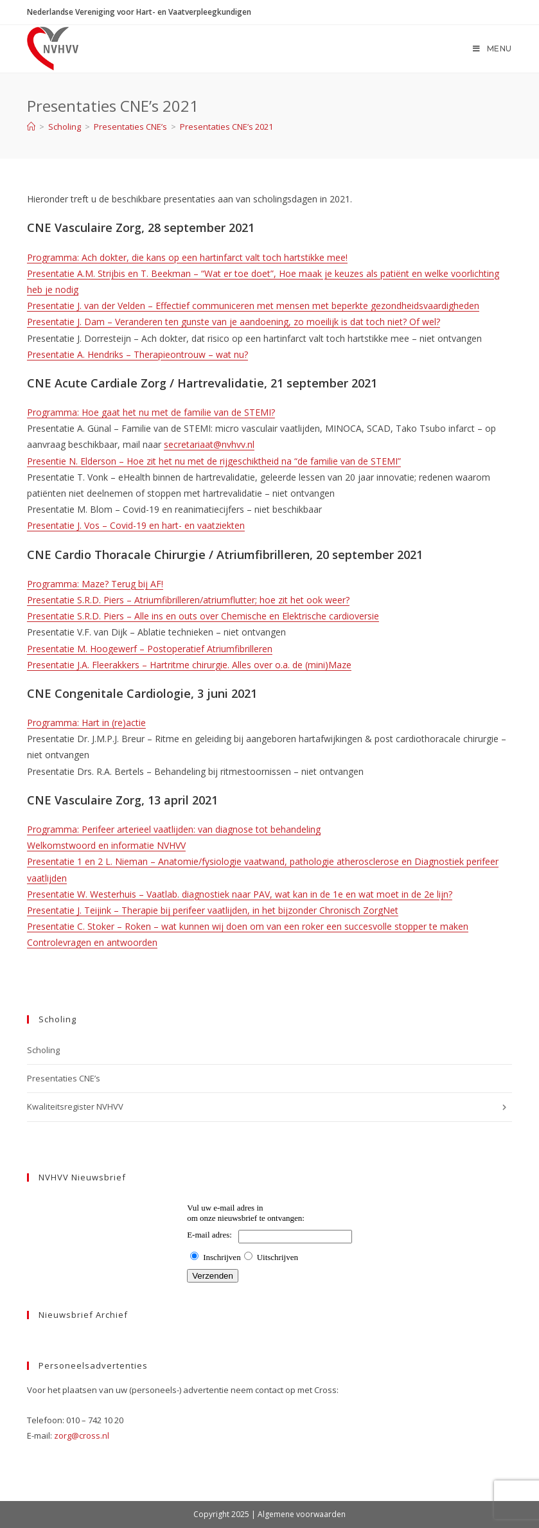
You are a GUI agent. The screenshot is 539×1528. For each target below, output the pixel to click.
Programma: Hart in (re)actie (86, 722)
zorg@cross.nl (81, 1435)
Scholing (43, 1050)
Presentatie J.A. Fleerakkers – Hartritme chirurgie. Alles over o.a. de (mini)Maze (189, 665)
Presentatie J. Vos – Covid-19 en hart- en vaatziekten (136, 525)
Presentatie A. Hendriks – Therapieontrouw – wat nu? (137, 354)
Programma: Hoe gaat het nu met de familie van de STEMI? (151, 412)
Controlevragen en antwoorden (92, 942)
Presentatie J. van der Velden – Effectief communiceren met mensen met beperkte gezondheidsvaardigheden (253, 305)
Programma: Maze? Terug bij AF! (95, 584)
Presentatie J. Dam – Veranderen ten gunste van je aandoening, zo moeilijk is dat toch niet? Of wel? (233, 321)
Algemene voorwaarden (302, 1514)
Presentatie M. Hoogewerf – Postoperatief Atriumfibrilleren (149, 649)
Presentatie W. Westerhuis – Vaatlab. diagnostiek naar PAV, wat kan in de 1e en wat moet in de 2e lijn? (239, 894)
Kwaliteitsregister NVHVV (269, 1107)
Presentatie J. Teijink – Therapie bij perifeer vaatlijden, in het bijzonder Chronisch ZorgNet (212, 910)
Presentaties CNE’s (63, 1078)
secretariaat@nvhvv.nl (209, 444)
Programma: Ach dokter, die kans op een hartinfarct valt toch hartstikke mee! (187, 257)
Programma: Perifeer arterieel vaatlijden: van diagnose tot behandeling (174, 829)
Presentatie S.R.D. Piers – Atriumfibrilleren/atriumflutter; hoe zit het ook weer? (188, 600)
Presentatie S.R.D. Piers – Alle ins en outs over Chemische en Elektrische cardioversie (203, 616)
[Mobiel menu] (492, 49)
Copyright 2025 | (225, 1514)
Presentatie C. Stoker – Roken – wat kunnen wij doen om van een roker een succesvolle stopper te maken (247, 926)
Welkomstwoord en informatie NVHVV (106, 845)
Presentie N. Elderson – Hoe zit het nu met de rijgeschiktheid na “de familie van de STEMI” (214, 461)
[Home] (31, 126)
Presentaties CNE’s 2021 (226, 126)
